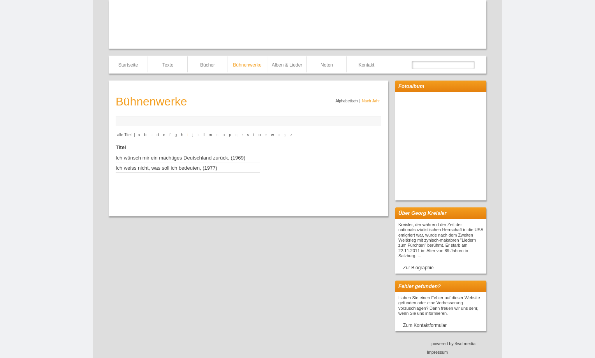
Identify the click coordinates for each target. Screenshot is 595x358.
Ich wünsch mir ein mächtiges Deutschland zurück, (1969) (180, 158)
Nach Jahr (371, 101)
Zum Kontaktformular (425, 325)
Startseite (128, 65)
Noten (326, 65)
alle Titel (124, 135)
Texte (168, 65)
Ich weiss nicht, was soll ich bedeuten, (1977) (166, 168)
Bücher (207, 65)
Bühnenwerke (247, 65)
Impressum (437, 352)
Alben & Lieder (287, 65)
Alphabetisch (347, 101)
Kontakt (367, 65)
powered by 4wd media (453, 343)
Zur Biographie (418, 267)
